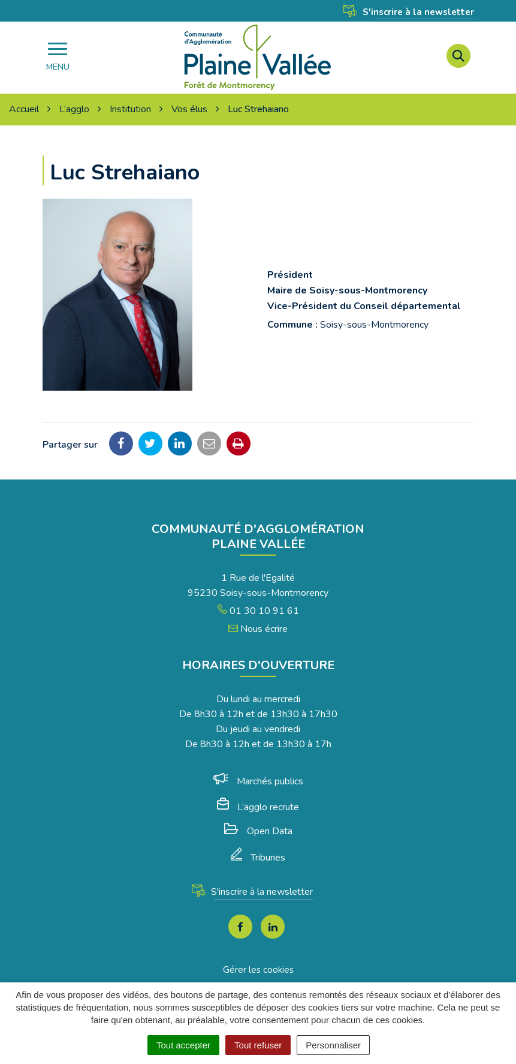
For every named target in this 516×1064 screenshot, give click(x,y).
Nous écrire (258, 629)
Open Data (258, 831)
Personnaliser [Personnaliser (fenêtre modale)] (333, 1045)
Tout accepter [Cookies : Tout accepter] (183, 1045)
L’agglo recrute (258, 807)
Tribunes (258, 857)
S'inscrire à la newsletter (408, 12)
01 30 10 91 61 (258, 611)
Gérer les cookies (258, 970)
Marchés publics (258, 781)
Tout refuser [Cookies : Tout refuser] (258, 1045)
